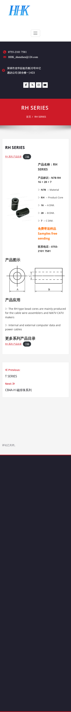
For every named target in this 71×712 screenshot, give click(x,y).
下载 (27, 156)
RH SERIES (41, 116)
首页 (29, 116)
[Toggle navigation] (35, 33)
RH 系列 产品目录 (13, 156)
